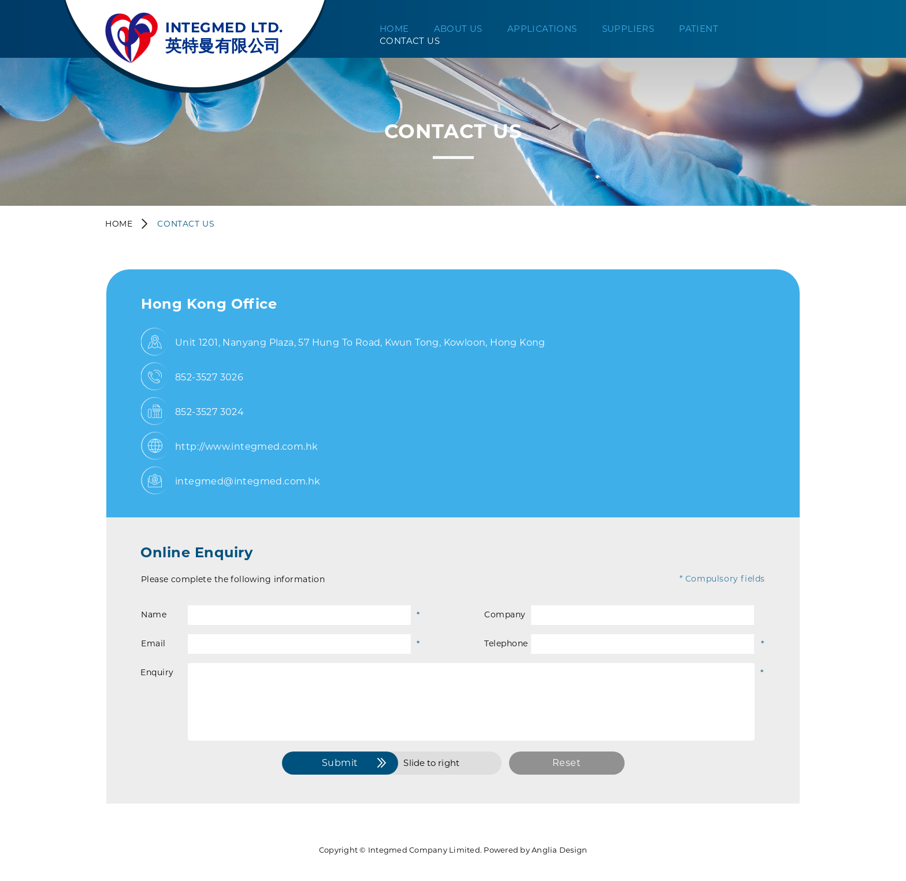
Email (153, 643)
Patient (698, 28)
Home (394, 28)
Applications (542, 28)
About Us (458, 28)
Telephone (506, 643)
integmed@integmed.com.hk (248, 481)
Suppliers (628, 28)
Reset (566, 762)
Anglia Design (559, 849)
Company (505, 614)
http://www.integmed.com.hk (246, 446)
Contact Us (410, 40)
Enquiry (157, 672)
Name (153, 614)
